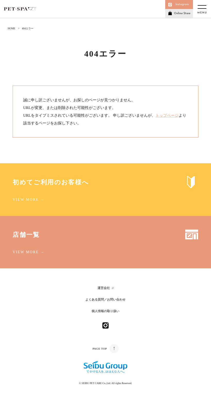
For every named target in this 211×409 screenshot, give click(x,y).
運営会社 (104, 288)
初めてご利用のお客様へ (51, 182)
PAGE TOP (99, 348)
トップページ (167, 115)
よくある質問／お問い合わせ (105, 299)
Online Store (182, 13)
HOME (11, 28)
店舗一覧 (26, 234)
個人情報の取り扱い (105, 311)
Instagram (182, 4)
